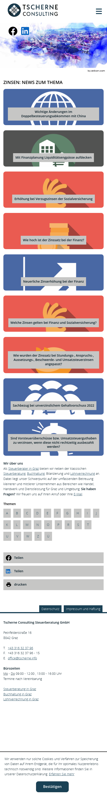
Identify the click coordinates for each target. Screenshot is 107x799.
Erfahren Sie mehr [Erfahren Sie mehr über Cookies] (61, 774)
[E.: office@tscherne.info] (22, 658)
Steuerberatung (14, 473)
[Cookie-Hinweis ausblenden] (52, 786)
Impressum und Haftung (83, 609)
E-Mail (78, 494)
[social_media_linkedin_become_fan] (26, 31)
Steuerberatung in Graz (19, 689)
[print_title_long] (53, 584)
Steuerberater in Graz (23, 468)
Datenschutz (50, 609)
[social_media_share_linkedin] (53, 571)
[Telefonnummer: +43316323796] (20, 648)
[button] (99, 11)
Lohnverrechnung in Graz (21, 699)
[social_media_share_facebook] (53, 557)
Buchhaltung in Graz (17, 694)
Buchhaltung (36, 473)
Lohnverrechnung (82, 473)
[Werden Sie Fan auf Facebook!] (13, 31)
